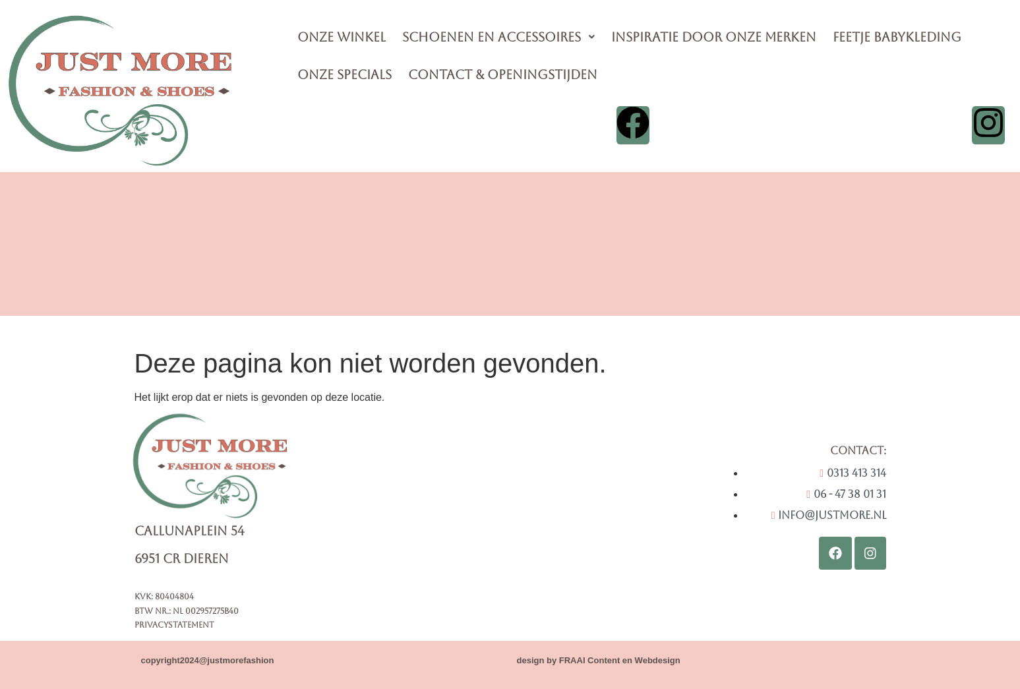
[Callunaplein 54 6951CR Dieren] (532, 516)
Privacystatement (174, 625)
